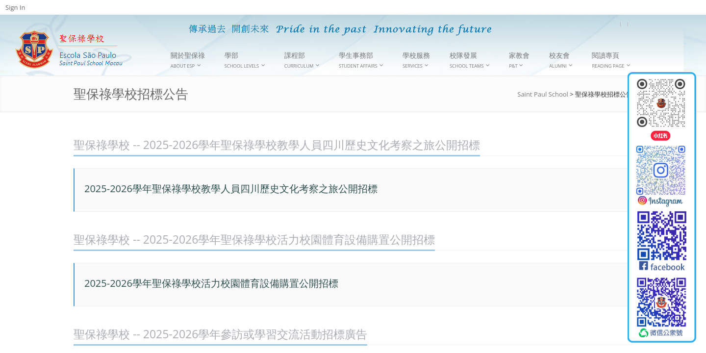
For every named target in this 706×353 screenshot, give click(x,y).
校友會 (561, 60)
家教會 (519, 59)
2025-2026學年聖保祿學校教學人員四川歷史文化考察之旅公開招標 (231, 188)
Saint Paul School (542, 94)
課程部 (302, 60)
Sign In (15, 7)
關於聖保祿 (188, 60)
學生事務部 (361, 60)
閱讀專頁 (611, 60)
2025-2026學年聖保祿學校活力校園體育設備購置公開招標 (211, 283)
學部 (245, 60)
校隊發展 (470, 60)
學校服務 (416, 60)
